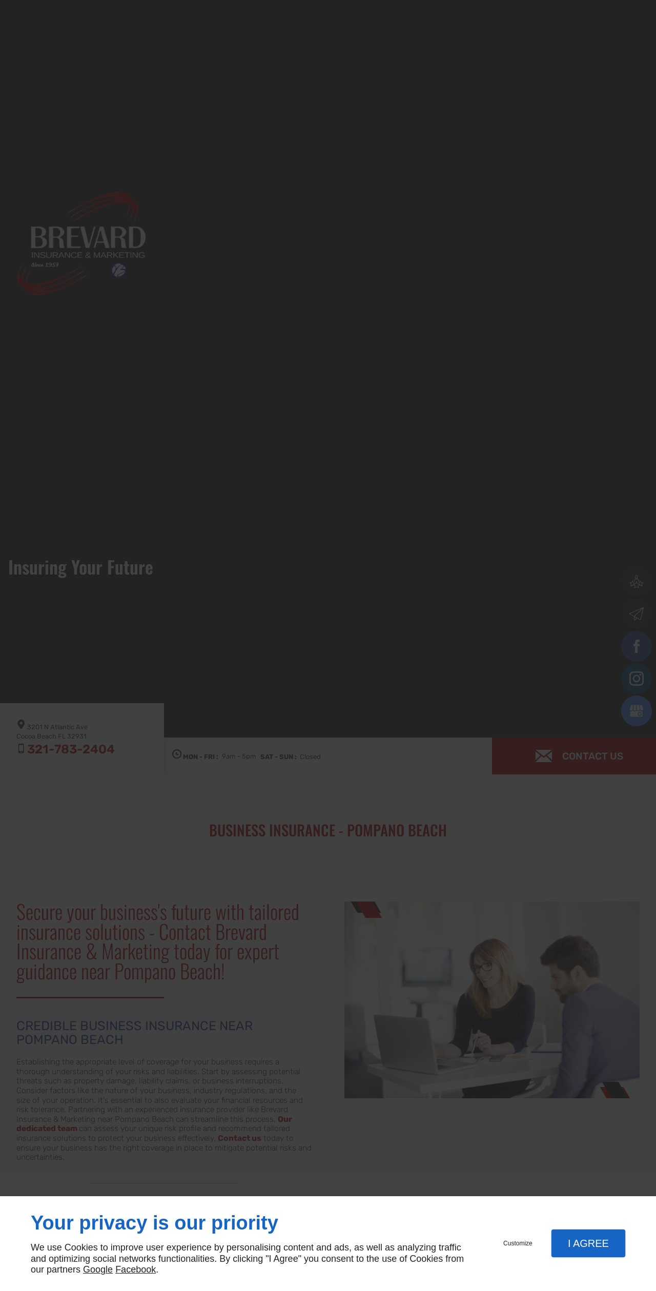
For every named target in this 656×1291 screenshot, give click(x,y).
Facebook (135, 1269)
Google (98, 1269)
